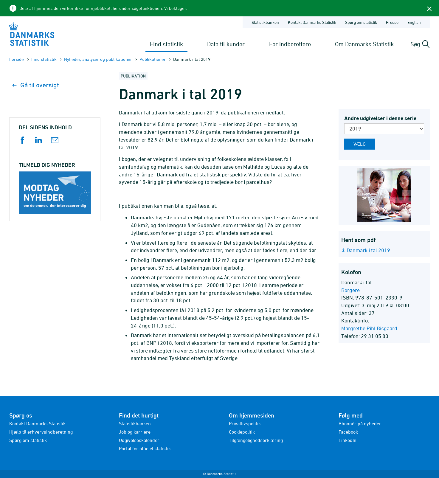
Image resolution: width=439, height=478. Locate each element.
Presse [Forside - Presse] (392, 22)
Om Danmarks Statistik (364, 44)
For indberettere (290, 44)
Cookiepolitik (242, 431)
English (414, 22)
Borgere (350, 290)
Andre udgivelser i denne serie (380, 118)
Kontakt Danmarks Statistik (37, 423)
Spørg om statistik (28, 440)
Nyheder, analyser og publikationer (98, 59)
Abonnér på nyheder (360, 423)
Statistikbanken (265, 22)
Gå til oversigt (35, 85)
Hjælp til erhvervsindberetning (41, 431)
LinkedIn (347, 440)
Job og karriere (135, 431)
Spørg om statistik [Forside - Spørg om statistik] (361, 22)
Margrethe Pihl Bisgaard (369, 328)
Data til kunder (226, 44)
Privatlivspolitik (245, 423)
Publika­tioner (152, 59)
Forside (16, 59)
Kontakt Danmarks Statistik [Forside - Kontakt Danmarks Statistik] (312, 22)
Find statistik (166, 44)
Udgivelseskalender (139, 440)
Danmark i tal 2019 (368, 250)
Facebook (348, 431)
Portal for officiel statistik (145, 448)
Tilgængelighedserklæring (256, 440)
